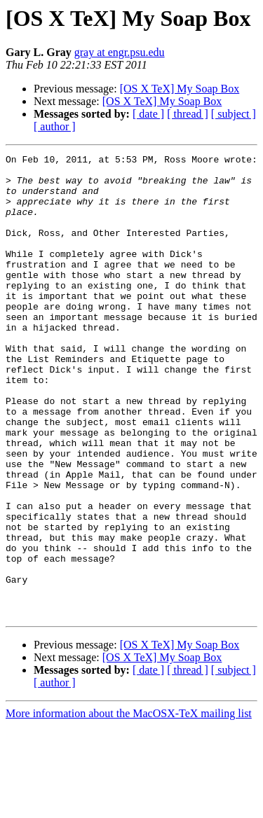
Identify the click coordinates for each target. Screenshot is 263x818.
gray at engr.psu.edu (119, 52)
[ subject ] (233, 114)
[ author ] (55, 126)
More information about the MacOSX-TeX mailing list (129, 806)
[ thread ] (187, 114)
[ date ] (148, 114)
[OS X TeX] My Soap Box (180, 89)
